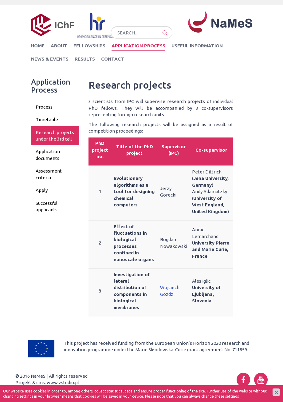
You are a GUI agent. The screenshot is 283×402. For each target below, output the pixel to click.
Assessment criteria (49, 174)
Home (38, 45)
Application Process (138, 45)
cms (40, 382)
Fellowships (89, 45)
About (59, 45)
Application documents (48, 155)
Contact (112, 59)
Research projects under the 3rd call (55, 135)
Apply (42, 190)
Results (85, 59)
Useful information (197, 45)
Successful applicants (46, 206)
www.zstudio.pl (63, 382)
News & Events (50, 59)
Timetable (47, 119)
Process (44, 106)
